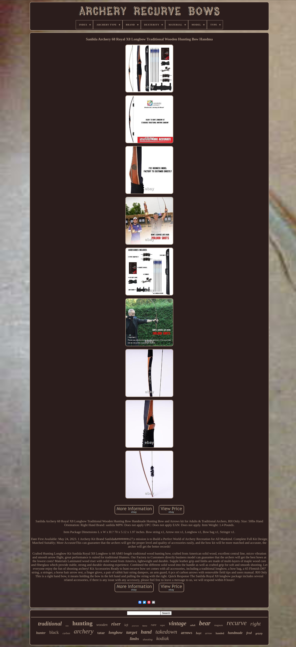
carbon (66, 633)
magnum (218, 625)
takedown (166, 632)
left (126, 625)
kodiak (162, 638)
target (131, 632)
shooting (148, 639)
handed (220, 633)
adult (192, 625)
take (67, 626)
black (54, 632)
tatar (101, 633)
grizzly (258, 633)
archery (83, 631)
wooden (101, 625)
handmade (235, 633)
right (255, 624)
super (162, 625)
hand (146, 632)
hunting (82, 623)
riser (115, 624)
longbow (116, 632)
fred (249, 633)
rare (153, 625)
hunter (40, 633)
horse (144, 626)
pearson (135, 626)
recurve (237, 623)
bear (205, 623)
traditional (50, 624)
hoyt (198, 633)
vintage (177, 623)
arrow (208, 633)
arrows (186, 633)
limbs (134, 638)
